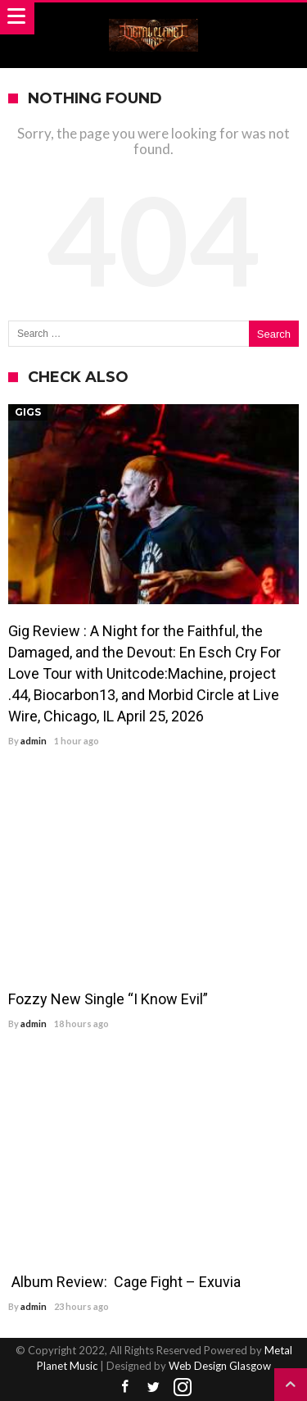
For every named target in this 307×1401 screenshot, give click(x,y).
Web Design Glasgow (220, 1365)
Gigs (28, 412)
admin (33, 740)
